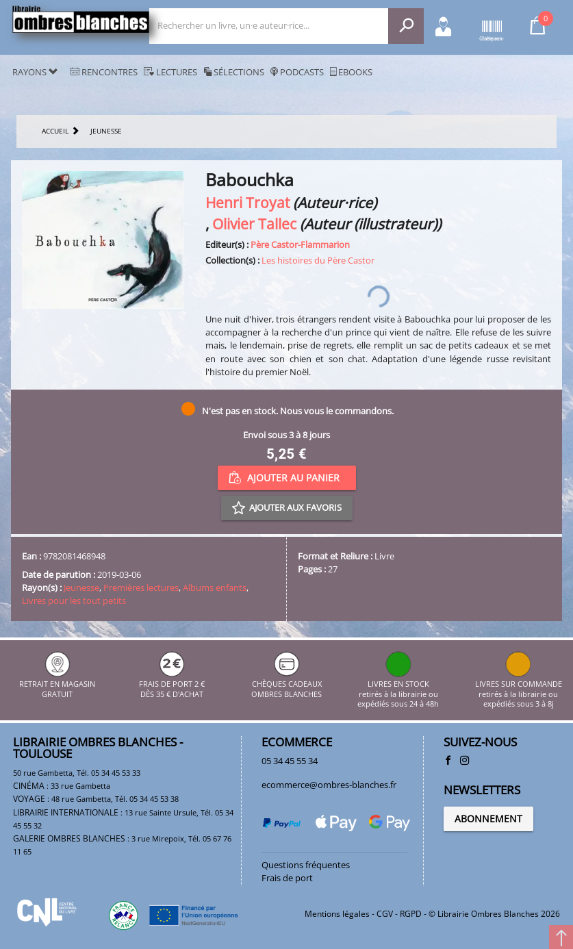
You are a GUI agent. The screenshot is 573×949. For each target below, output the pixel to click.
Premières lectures (141, 587)
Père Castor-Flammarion (300, 244)
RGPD (411, 914)
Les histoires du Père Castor (318, 260)
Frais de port (287, 878)
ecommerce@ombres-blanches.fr (329, 785)
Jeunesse (81, 587)
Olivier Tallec (254, 223)
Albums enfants (214, 587)
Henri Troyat (247, 202)
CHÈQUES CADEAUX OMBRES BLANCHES (286, 684)
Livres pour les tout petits (74, 600)
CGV (385, 914)
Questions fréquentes (306, 865)
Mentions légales (337, 914)
